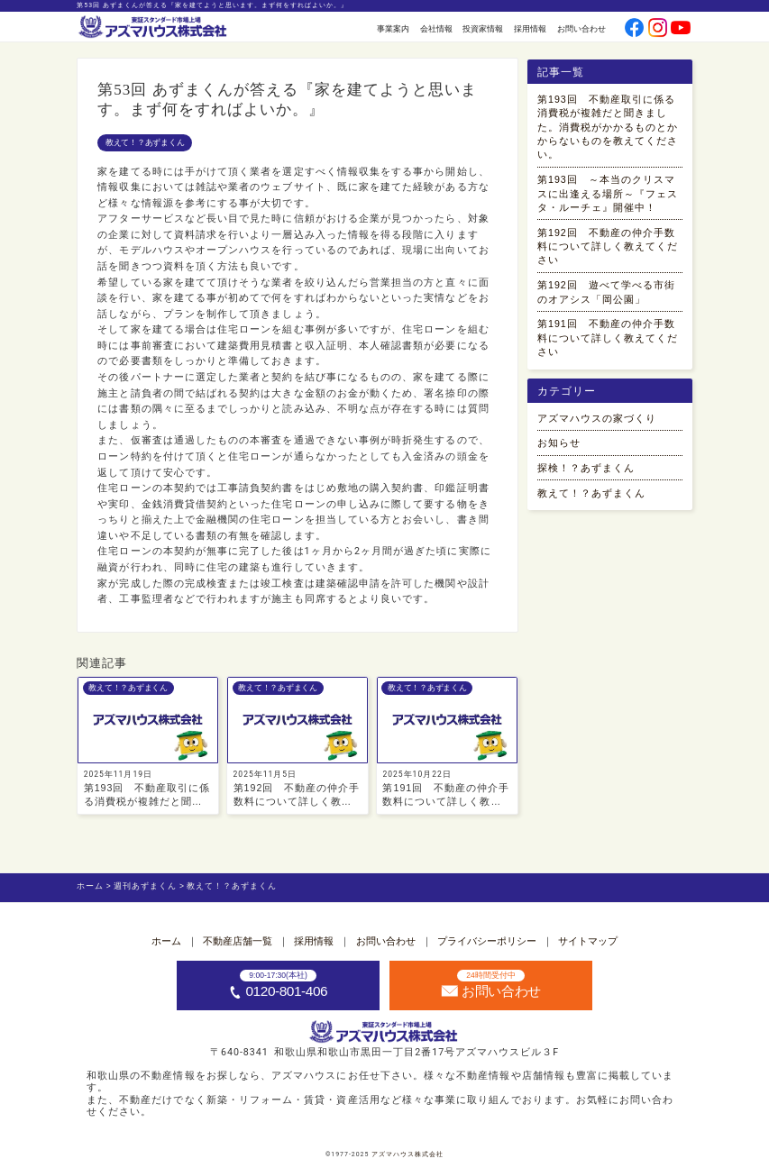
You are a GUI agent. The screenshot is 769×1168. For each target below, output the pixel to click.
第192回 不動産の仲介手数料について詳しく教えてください (607, 246)
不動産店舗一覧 (237, 940)
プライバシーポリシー (486, 940)
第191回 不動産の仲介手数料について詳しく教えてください (607, 337)
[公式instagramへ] (657, 29)
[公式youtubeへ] (680, 29)
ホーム (166, 940)
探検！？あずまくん (586, 467)
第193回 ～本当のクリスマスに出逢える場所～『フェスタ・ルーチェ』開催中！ (607, 193)
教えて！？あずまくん (144, 142)
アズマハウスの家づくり (596, 418)
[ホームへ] (154, 27)
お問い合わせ (581, 28)
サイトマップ (588, 940)
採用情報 (530, 28)
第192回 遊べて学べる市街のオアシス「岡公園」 (606, 291)
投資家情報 (482, 28)
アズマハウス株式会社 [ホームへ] (407, 1154)
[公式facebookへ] (634, 29)
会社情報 (436, 28)
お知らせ (559, 442)
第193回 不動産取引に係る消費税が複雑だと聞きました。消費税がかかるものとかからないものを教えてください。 (607, 127)
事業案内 (393, 28)
